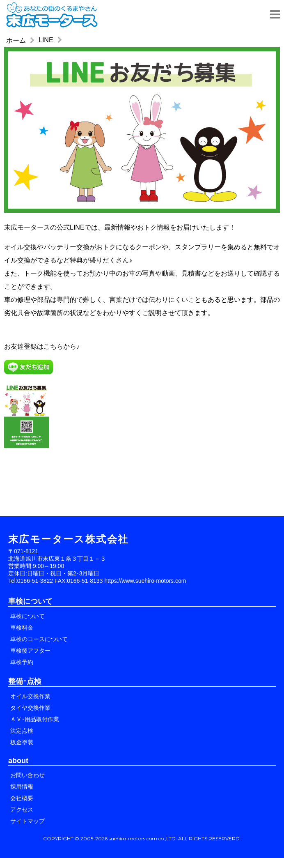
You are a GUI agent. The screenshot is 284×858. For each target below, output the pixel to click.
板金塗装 (21, 742)
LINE (46, 40)
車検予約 (21, 662)
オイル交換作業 (30, 696)
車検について (27, 616)
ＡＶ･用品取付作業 (34, 719)
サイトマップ (27, 821)
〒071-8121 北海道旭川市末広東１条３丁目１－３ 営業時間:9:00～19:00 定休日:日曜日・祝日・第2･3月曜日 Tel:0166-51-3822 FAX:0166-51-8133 (57, 566)
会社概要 (21, 798)
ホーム (16, 40)
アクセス (21, 809)
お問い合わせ (27, 775)
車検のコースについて (39, 639)
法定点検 (21, 730)
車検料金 (21, 627)
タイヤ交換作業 (30, 707)
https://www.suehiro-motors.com (145, 580)
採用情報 (21, 786)
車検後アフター (30, 650)
